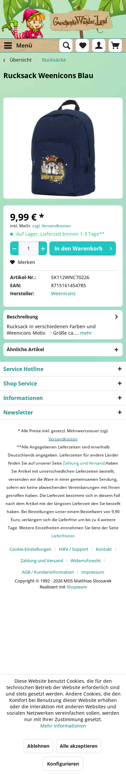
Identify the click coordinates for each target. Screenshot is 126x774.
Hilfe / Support (73, 549)
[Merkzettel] (82, 45)
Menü (18, 44)
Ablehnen (38, 746)
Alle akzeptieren (78, 746)
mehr (85, 333)
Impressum (92, 572)
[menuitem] (18, 45)
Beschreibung (22, 316)
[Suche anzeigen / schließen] (66, 45)
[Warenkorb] (115, 45)
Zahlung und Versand (83, 463)
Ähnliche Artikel (25, 349)
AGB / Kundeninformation (48, 572)
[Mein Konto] (99, 45)
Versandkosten (63, 439)
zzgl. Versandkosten (51, 226)
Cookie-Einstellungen (30, 549)
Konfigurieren (63, 764)
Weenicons (63, 293)
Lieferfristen (63, 536)
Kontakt (104, 549)
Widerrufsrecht (86, 561)
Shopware (77, 587)
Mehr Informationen (63, 725)
